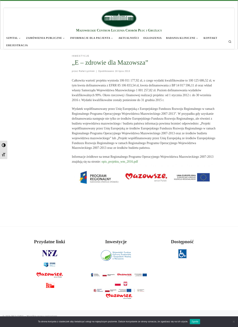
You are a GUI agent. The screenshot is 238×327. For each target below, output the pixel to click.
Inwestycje (116, 241)
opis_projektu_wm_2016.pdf (120, 161)
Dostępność (182, 241)
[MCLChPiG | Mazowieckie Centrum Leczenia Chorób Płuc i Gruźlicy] (119, 18)
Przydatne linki (49, 241)
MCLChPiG (17, 316)
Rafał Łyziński (87, 71)
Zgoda (195, 321)
